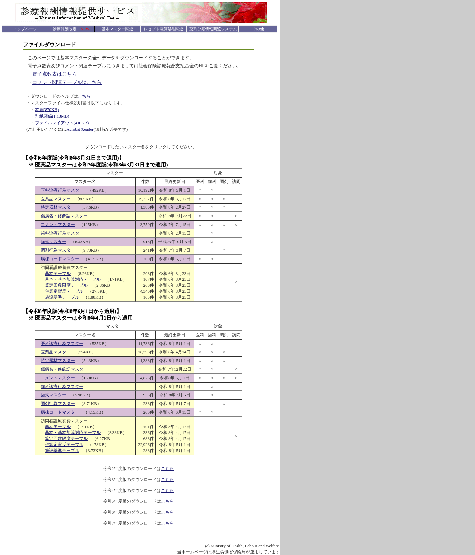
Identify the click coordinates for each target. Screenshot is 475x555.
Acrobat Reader (79, 129)
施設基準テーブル (62, 297)
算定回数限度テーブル (66, 285)
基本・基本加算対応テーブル (73, 279)
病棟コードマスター (60, 258)
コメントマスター (58, 224)
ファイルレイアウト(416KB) (62, 122)
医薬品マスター (56, 198)
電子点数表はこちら (54, 74)
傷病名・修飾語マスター (64, 215)
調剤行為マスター (58, 250)
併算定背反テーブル (64, 291)
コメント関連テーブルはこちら (67, 82)
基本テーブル (58, 273)
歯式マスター (53, 241)
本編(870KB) (47, 109)
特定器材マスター (58, 207)
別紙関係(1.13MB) (52, 116)
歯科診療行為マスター (62, 233)
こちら (84, 96)
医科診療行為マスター (62, 190)
